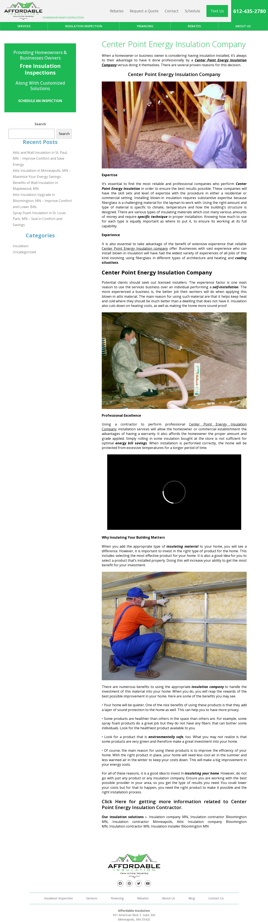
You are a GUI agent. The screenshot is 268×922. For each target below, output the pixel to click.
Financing (145, 26)
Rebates (117, 10)
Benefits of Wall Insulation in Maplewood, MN (35, 185)
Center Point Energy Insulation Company (174, 74)
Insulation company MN (168, 817)
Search (40, 124)
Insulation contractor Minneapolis (142, 821)
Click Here (114, 801)
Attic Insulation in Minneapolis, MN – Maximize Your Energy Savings (42, 173)
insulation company (208, 686)
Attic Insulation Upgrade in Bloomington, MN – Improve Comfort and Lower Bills (42, 200)
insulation (20, 246)
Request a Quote (144, 10)
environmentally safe (165, 736)
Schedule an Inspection (40, 100)
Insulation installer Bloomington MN (180, 826)
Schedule (192, 10)
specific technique (152, 216)
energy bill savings (131, 443)
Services (24, 26)
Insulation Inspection (83, 26)
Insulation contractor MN (129, 826)
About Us (168, 898)
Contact (172, 10)
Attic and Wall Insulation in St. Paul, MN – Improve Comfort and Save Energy (40, 158)
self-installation (225, 287)
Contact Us (216, 898)
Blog (191, 898)
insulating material (182, 546)
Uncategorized (24, 252)
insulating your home (202, 773)
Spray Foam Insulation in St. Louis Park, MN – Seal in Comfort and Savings (39, 219)
